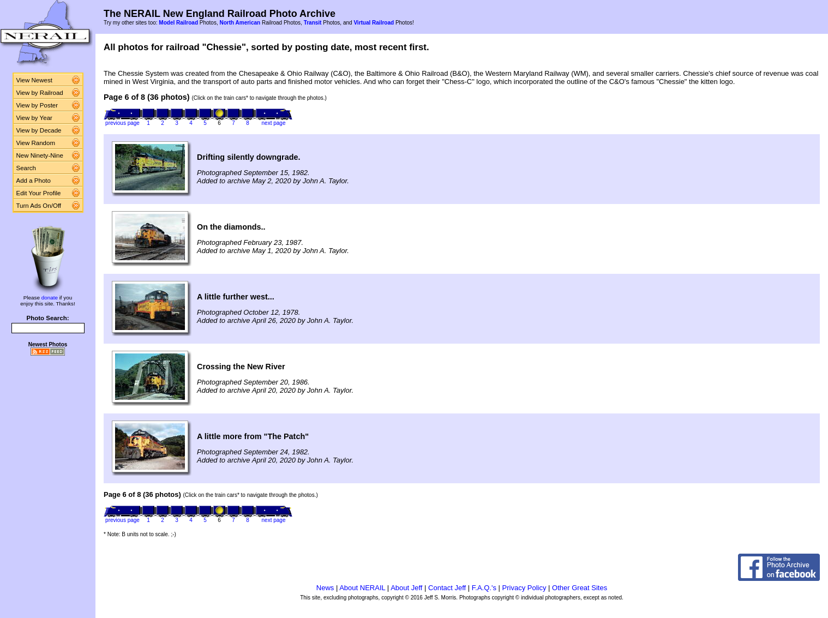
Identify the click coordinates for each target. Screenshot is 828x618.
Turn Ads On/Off (39, 205)
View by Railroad (39, 92)
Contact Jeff (447, 588)
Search (26, 168)
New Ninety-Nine (39, 155)
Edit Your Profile (38, 193)
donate (49, 298)
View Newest (34, 80)
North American (239, 23)
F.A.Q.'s (484, 588)
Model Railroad (178, 23)
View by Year (34, 118)
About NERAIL (362, 588)
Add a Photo (33, 180)
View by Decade (39, 130)
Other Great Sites (579, 588)
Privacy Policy (524, 588)
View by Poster (37, 105)
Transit (313, 23)
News (325, 588)
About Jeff (406, 588)
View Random (35, 143)
